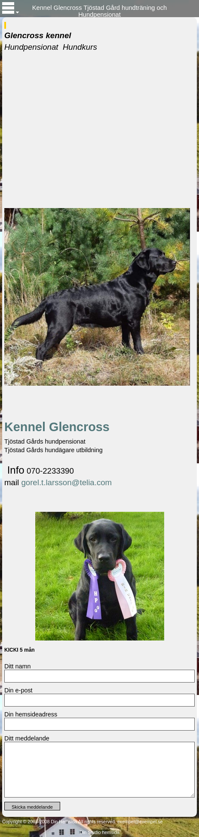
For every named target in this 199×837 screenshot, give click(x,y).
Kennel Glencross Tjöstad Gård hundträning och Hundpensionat (99, 10)
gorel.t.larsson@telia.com (66, 482)
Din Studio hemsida (99, 832)
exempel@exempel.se (140, 821)
